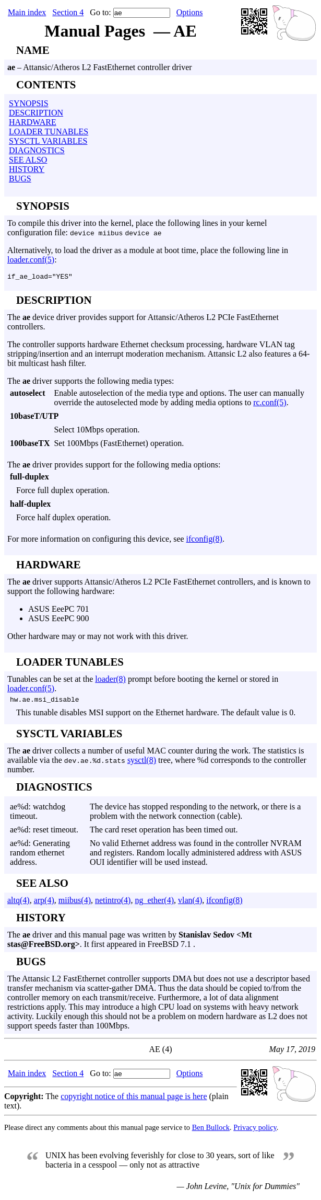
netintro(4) (112, 903)
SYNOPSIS (29, 103)
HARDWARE (32, 122)
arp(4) (44, 903)
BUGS (20, 178)
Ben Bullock (211, 1130)
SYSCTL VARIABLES (48, 140)
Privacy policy (255, 1130)
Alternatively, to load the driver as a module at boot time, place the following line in (147, 250)
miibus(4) (74, 903)
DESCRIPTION (36, 112)
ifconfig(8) (204, 540)
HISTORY (26, 169)
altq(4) (18, 903)
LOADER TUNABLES (48, 131)
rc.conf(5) (270, 403)
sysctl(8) (141, 763)
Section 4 (68, 12)
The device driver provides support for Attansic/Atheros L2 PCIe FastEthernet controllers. (160, 421)
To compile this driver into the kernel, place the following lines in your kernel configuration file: (137, 228)
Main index (27, 12)
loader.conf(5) (30, 259)
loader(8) (110, 680)
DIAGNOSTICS (37, 150)
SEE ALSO (28, 159)
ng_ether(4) (154, 903)
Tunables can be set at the (51, 680)
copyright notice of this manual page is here (134, 1099)
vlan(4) (190, 903)
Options (189, 12)
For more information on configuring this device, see (96, 540)
